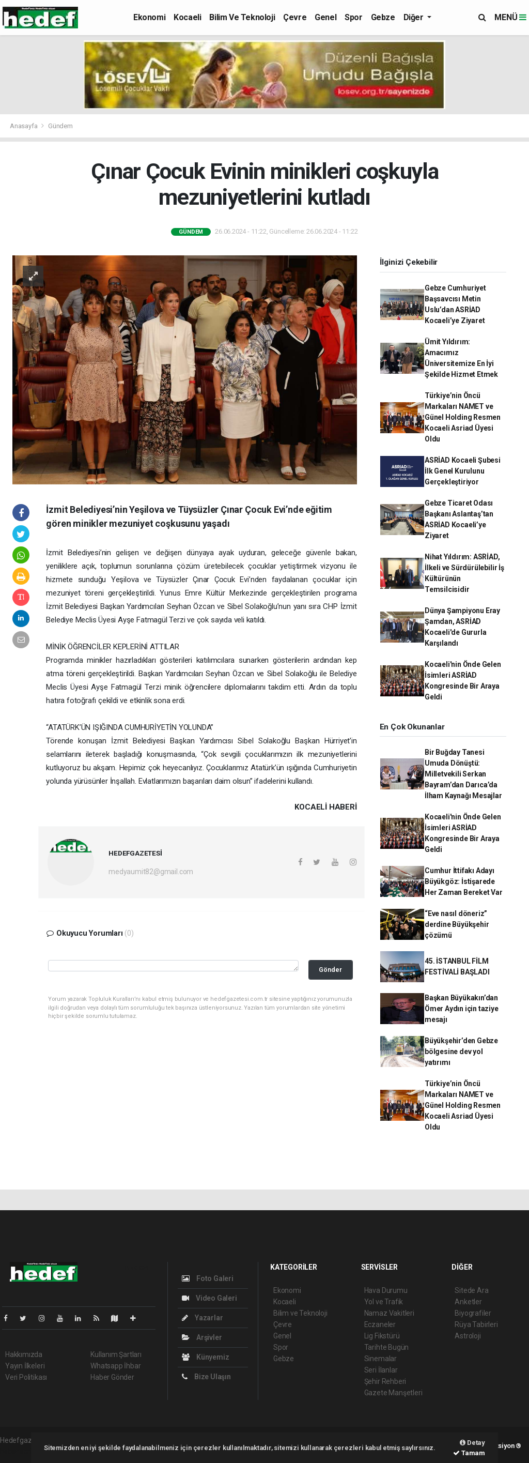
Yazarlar (202, 1318)
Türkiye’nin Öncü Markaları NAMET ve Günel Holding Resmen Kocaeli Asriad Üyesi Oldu (463, 417)
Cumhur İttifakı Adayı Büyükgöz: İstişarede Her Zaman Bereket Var (464, 881)
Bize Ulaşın (206, 1377)
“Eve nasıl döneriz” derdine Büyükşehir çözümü (457, 924)
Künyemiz (205, 1357)
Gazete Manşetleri (393, 1393)
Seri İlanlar (381, 1370)
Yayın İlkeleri (24, 1366)
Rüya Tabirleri (476, 1324)
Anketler (468, 1302)
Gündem (60, 126)
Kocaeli (187, 17)
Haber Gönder (112, 1377)
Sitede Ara (471, 1290)
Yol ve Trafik (383, 1302)
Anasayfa (24, 126)
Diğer (414, 17)
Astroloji (467, 1336)
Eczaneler (380, 1324)
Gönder (330, 969)
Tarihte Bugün (386, 1347)
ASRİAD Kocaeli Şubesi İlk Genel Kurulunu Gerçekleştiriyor (463, 471)
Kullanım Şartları (116, 1354)
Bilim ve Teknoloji (242, 17)
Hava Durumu (386, 1290)
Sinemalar (380, 1358)
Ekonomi (149, 17)
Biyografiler (473, 1313)
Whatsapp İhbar (115, 1366)
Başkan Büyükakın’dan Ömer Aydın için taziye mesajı (462, 1009)
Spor (353, 17)
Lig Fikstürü (382, 1336)
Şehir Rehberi (385, 1381)
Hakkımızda (23, 1354)
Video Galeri (209, 1298)
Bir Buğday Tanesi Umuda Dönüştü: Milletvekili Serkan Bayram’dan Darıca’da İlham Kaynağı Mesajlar (463, 774)
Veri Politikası (26, 1377)
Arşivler (202, 1337)
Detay (472, 1442)
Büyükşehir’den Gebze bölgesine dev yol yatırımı (461, 1051)
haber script (19, 1451)
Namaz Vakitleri (389, 1313)
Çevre (294, 17)
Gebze (383, 17)
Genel (325, 17)
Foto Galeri (208, 1278)
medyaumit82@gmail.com (150, 871)
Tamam (469, 1453)
